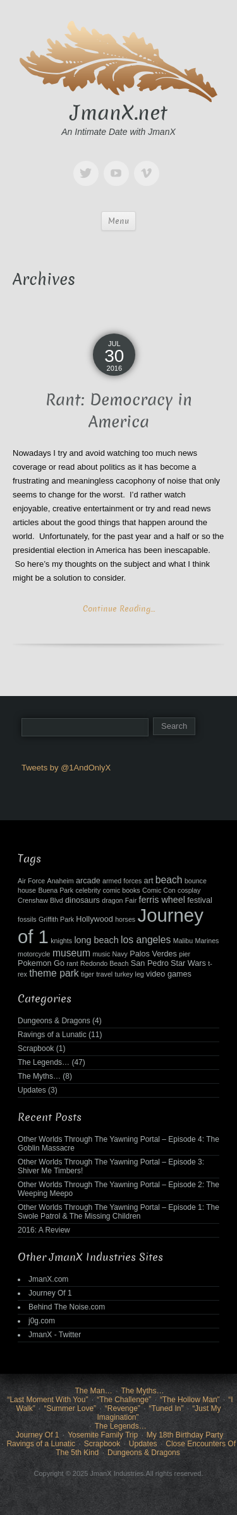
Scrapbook (36, 1048)
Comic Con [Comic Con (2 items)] (159, 890)
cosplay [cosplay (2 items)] (189, 890)
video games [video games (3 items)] (168, 974)
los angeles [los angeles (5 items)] (146, 939)
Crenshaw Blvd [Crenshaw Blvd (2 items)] (40, 900)
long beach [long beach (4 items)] (96, 940)
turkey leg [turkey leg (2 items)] (129, 974)
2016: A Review (44, 1230)
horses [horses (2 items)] (125, 919)
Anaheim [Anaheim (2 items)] (60, 881)
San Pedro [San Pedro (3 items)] (150, 963)
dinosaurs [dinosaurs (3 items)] (82, 900)
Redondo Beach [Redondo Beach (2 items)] (104, 963)
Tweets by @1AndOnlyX (66, 767)
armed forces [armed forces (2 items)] (122, 881)
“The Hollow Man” (190, 1399)
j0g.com (41, 1320)
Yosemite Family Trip (103, 1435)
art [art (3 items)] (149, 880)
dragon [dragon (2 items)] (112, 900)
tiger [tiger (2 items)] (87, 974)
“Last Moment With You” (47, 1399)
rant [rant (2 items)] (72, 963)
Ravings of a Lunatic (52, 1034)
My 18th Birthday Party (185, 1435)
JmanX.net (118, 113)
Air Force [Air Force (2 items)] (31, 881)
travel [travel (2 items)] (104, 974)
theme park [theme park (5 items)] (54, 973)
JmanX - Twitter (54, 1334)
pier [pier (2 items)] (184, 954)
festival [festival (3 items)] (199, 900)
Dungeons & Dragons (54, 1020)
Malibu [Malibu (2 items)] (183, 940)
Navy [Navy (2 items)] (120, 954)
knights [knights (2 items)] (61, 940)
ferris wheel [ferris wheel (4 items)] (162, 900)
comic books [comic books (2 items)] (121, 890)
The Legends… (44, 1062)
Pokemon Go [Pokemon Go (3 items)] (41, 963)
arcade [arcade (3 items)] (88, 880)
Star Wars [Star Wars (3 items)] (188, 963)
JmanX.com (48, 1279)
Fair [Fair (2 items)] (131, 900)
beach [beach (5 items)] (169, 879)
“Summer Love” (70, 1408)
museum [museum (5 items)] (71, 953)
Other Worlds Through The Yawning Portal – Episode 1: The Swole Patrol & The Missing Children (118, 1212)
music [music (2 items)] (101, 954)
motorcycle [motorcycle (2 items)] (34, 954)
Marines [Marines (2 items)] (207, 940)
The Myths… (39, 1076)
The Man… (93, 1390)
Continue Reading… (119, 608)
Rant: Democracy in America (119, 411)
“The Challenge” (124, 1399)
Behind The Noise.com (66, 1307)
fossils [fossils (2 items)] (27, 919)
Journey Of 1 (50, 1293)
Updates (32, 1090)
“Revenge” (122, 1408)
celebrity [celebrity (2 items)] (87, 890)
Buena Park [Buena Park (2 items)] (55, 890)
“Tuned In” (166, 1408)
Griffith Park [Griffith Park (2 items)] (56, 919)
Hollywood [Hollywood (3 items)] (94, 919)
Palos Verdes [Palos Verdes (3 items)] (153, 953)
